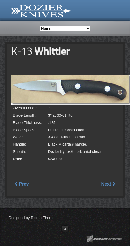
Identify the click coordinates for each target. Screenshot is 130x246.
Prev (22, 184)
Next (108, 184)
